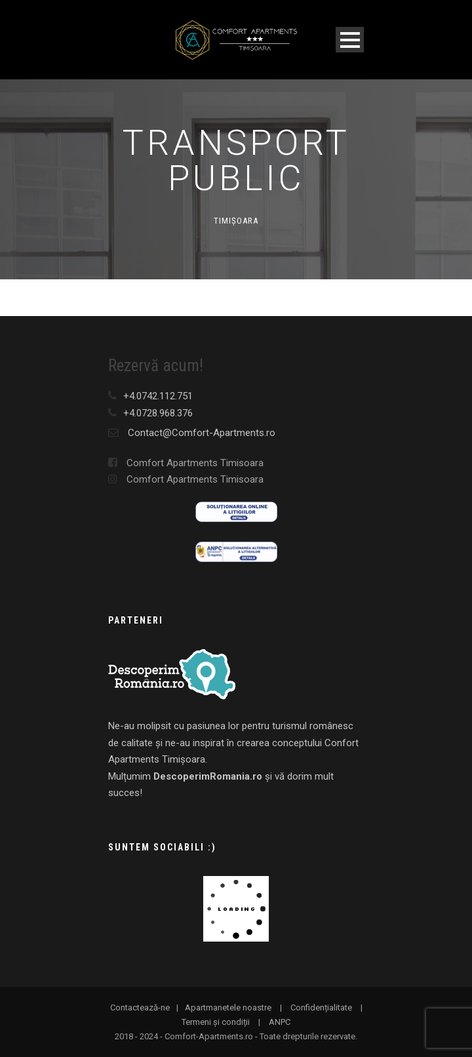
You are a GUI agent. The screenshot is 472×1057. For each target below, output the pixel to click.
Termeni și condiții (216, 1022)
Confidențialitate (321, 1007)
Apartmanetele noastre (228, 1007)
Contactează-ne (140, 1007)
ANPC (279, 1022)
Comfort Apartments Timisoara (186, 463)
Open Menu (350, 39)
